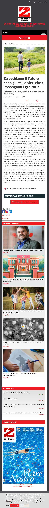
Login (34, 2)
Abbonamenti (42, 2)
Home (5, 43)
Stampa (40, 101)
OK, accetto (15, 505)
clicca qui (8, 501)
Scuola (24, 37)
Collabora (5, 218)
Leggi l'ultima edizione (23, 485)
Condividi (31, 100)
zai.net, (9, 189)
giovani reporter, (17, 189)
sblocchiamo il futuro (29, 189)
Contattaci (6, 215)
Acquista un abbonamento (23, 487)
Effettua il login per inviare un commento (24, 202)
